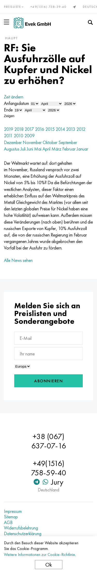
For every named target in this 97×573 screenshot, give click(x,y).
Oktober (50, 142)
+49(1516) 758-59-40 (49, 7)
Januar (82, 149)
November (32, 142)
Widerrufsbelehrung (21, 528)
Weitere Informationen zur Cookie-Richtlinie (39, 554)
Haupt (11, 38)
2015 (50, 129)
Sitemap (11, 517)
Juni (30, 149)
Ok (48, 564)
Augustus (11, 149)
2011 (8, 136)
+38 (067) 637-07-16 (48, 441)
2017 (29, 129)
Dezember (13, 142)
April (46, 149)
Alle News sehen (18, 260)
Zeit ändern (13, 97)
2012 (80, 129)
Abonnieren (48, 381)
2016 (39, 129)
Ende (8, 110)
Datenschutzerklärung (22, 533)
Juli (23, 149)
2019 (8, 129)
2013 (70, 129)
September (67, 142)
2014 (60, 129)
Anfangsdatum (16, 103)
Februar (69, 149)
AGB (8, 522)
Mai (37, 149)
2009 (29, 136)
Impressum (13, 511)
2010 (18, 136)
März (56, 149)
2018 (19, 129)
